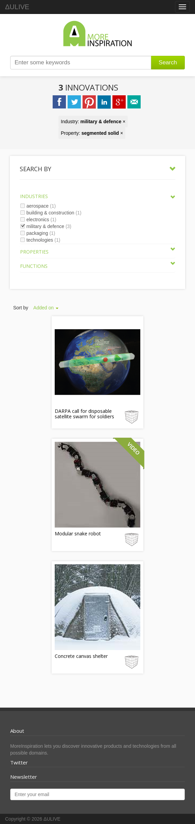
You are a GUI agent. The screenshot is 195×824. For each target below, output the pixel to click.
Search (168, 62)
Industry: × (93, 121)
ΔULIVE (17, 7)
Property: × (92, 133)
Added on (45, 307)
